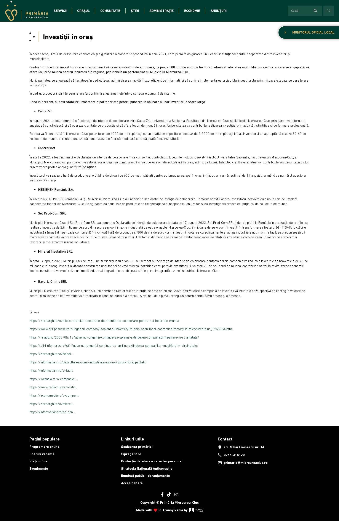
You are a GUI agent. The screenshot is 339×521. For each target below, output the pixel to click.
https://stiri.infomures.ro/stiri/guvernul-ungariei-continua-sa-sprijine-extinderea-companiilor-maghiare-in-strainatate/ (113, 345)
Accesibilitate (132, 483)
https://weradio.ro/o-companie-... (53, 379)
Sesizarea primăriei (136, 447)
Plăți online (38, 461)
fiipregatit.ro (131, 454)
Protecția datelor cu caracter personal (151, 461)
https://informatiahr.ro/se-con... (52, 412)
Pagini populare (44, 439)
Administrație (161, 11)
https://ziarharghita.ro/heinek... (51, 354)
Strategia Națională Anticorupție (146, 468)
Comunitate (110, 11)
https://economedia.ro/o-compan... (54, 395)
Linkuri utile (132, 439)
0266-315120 (231, 455)
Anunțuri (219, 11)
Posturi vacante (41, 454)
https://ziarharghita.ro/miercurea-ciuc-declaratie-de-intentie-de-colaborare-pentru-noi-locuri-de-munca (104, 321)
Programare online (44, 447)
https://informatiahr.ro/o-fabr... (51, 370)
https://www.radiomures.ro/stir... (53, 387)
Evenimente (38, 468)
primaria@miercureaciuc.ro (243, 463)
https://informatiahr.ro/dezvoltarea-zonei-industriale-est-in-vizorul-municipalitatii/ (88, 362)
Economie (192, 11)
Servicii (60, 11)
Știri (135, 11)
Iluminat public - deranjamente (145, 476)
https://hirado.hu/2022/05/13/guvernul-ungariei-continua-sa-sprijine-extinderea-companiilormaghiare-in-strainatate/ (114, 337)
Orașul (83, 11)
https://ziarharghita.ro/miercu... (51, 404)
